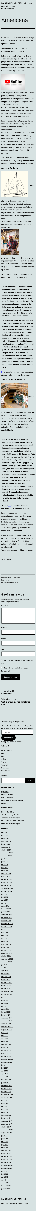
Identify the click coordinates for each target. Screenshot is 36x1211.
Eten (2, 756)
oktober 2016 (6, 1162)
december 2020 (6, 1018)
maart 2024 (5, 906)
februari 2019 (6, 1080)
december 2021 (6, 982)
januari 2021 (5, 1015)
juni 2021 (4, 1000)
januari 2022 (5, 979)
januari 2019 (5, 1083)
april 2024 (4, 903)
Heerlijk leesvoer (7, 797)
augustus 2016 (6, 1168)
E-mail (4, 638)
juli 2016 (4, 1171)
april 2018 (4, 1109)
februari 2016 (6, 1186)
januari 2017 (5, 1153)
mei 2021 (4, 1003)
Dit (2, 372)
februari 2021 (6, 1012)
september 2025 (7, 853)
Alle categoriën (6, 750)
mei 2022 (4, 968)
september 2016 (7, 1165)
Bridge (3, 753)
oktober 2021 (6, 988)
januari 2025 (5, 876)
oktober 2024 (6, 885)
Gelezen (4, 759)
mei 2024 (4, 900)
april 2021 (4, 1006)
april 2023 (4, 938)
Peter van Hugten (7, 794)
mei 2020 (4, 1035)
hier (9, 505)
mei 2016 (4, 1177)
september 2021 (7, 991)
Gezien (16, 582)
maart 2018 (5, 1112)
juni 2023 (4, 932)
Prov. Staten (5, 771)
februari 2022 (6, 977)
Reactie (4, 606)
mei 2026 (4, 832)
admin (7, 580)
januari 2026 (5, 844)
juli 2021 (4, 997)
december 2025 (6, 847)
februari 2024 (6, 909)
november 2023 (6, 918)
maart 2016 (5, 1183)
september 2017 (7, 1130)
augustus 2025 (6, 856)
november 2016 (6, 1159)
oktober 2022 (6, 956)
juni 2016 (4, 1174)
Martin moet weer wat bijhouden (12, 800)
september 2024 (7, 888)
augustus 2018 (6, 1097)
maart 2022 (5, 974)
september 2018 (7, 1094)
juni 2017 (4, 1139)
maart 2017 (5, 1147)
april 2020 (4, 1038)
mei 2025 (4, 865)
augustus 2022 (6, 962)
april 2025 (4, 868)
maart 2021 (5, 1009)
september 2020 (7, 1027)
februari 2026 (6, 841)
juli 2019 (4, 1065)
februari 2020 (6, 1044)
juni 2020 (4, 1033)
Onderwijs (4, 765)
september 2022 (7, 959)
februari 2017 (6, 1150)
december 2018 (6, 1086)
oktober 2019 (6, 1056)
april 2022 (4, 971)
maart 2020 (5, 1041)
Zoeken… (4, 775)
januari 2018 (5, 1118)
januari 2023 (5, 947)
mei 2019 (4, 1071)
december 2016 (6, 1156)
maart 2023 (5, 941)
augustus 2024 (6, 891)
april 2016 (4, 1180)
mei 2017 (4, 1142)
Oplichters (4, 792)
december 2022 (6, 950)
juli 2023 (4, 929)
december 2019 (6, 1050)
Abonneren (8, 738)
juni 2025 (4, 862)
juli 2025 (4, 859)
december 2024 (6, 879)
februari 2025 (6, 873)
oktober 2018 (6, 1092)
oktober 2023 (6, 921)
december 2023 (6, 915)
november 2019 (6, 1053)
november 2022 (6, 953)
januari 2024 (5, 912)
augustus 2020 (6, 1030)
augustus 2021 (6, 994)
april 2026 (4, 835)
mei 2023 (4, 935)
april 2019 (4, 1074)
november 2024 (6, 882)
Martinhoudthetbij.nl (13, 3)
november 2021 (6, 985)
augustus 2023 (6, 926)
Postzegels (5, 768)
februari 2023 (6, 944)
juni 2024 (4, 897)
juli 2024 (4, 894)
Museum (4, 803)
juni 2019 (4, 1068)
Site (2, 649)
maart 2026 (5, 838)
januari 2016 (5, 1189)
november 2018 (6, 1088)
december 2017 (6, 1121)
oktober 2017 (6, 1127)
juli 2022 (4, 965)
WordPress (25, 1203)
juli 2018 (4, 1100)
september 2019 (7, 1059)
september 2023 (7, 924)
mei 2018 (4, 1106)
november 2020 (6, 1021)
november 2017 (6, 1124)
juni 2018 (4, 1103)
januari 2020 (5, 1047)
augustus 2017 (6, 1133)
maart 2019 (5, 1077)
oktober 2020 (6, 1024)
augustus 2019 (6, 1062)
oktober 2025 (6, 850)
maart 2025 (5, 870)
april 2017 (4, 1145)
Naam (4, 627)
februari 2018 (6, 1115)
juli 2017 (4, 1136)
